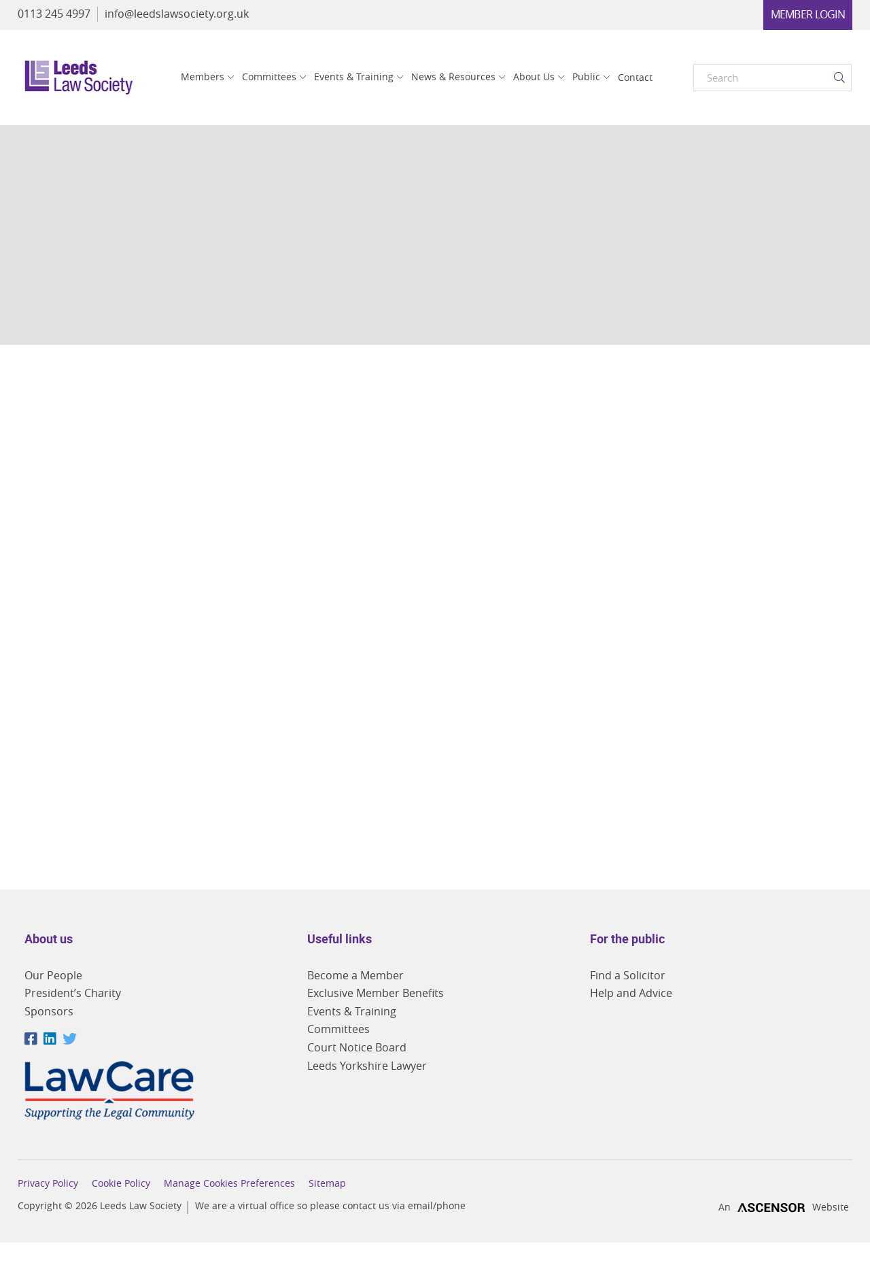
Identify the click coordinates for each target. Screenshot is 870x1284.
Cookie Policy (121, 1183)
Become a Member (355, 975)
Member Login (808, 14)
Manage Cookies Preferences (229, 1183)
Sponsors (48, 1011)
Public (586, 76)
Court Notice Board (356, 1047)
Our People (53, 975)
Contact (635, 77)
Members (202, 76)
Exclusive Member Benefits (375, 992)
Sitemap (327, 1183)
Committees (269, 76)
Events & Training (354, 76)
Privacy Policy (48, 1183)
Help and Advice (631, 992)
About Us (534, 76)
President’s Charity (72, 992)
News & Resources (453, 76)
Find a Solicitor (627, 975)
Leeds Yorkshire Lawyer (367, 1065)
